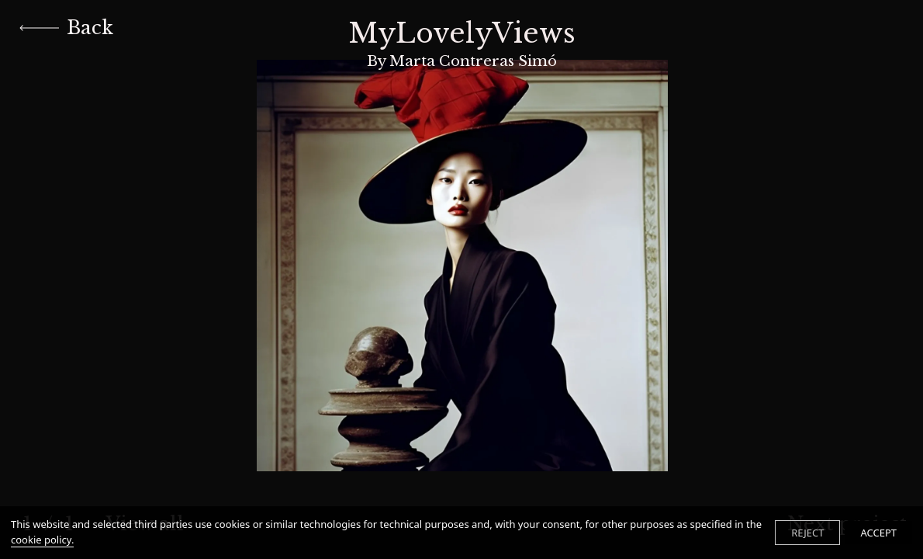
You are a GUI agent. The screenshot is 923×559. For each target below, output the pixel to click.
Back (66, 27)
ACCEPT (878, 533)
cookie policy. (42, 540)
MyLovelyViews (462, 43)
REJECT (807, 533)
